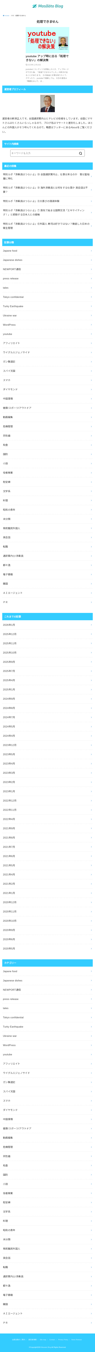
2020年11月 (9, 911)
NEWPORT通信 (12, 269)
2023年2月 (9, 782)
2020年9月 (9, 930)
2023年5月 (9, 754)
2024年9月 (9, 698)
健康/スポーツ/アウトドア (17, 408)
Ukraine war (10, 315)
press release (11, 278)
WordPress (9, 324)
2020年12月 (9, 902)
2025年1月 (9, 689)
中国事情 (8, 398)
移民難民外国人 (11, 528)
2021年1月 (9, 893)
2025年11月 (9, 643)
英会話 (6, 537)
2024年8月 (9, 708)
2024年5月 (9, 726)
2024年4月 (9, 735)
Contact (52, 1340)
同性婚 (6, 435)
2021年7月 (9, 847)
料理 (5, 500)
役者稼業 (8, 472)
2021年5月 (9, 865)
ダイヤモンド (10, 389)
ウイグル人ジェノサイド (16, 352)
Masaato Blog (46, 1347)
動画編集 (8, 417)
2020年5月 (9, 948)
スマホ (6, 380)
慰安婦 (6, 482)
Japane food (10, 250)
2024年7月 (9, 717)
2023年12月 (9, 745)
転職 (5, 546)
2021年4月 (9, 874)
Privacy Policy (63, 1340)
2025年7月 (9, 671)
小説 (5, 463)
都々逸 (6, 565)
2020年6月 (9, 939)
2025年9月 (9, 662)
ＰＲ (5, 602)
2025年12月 (9, 634)
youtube (7, 334)
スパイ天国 (9, 371)
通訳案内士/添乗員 (13, 556)
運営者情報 (32, 1340)
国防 (5, 454)
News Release (76, 1340)
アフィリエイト (11, 343)
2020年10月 (9, 920)
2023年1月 (9, 791)
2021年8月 (9, 837)
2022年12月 (9, 800)
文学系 (6, 491)
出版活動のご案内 (18, 1340)
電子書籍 (8, 574)
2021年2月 (9, 883)
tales (6, 287)
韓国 (5, 583)
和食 (5, 445)
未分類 (6, 519)
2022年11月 (9, 810)
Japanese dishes (12, 260)
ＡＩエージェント (13, 593)
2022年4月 (9, 819)
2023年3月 (9, 772)
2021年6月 (9, 856)
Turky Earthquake (13, 306)
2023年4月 (9, 763)
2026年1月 (9, 625)
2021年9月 (9, 828)
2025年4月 (9, 680)
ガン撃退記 (9, 361)
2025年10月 (9, 652)
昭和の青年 (9, 509)
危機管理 (8, 426)
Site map (43, 1340)
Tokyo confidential (13, 297)
